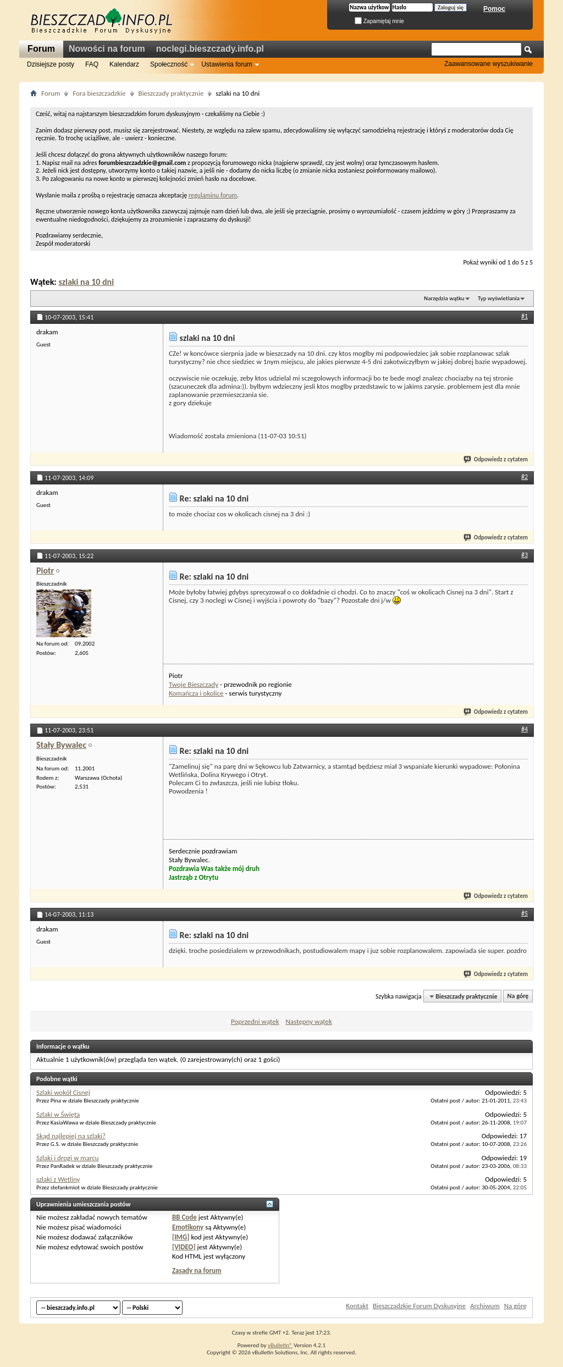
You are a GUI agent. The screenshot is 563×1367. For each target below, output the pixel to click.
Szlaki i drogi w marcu (67, 1158)
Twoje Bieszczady (193, 684)
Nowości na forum (107, 48)
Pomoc (494, 9)
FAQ (91, 64)
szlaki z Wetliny (58, 1179)
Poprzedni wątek (255, 1021)
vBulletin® (280, 1345)
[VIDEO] (184, 1247)
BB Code (184, 1217)
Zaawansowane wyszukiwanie (488, 64)
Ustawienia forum (226, 64)
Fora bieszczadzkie (99, 93)
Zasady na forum (197, 1270)
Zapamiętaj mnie (379, 21)
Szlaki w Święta (58, 1114)
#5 (524, 913)
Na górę (518, 996)
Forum (41, 48)
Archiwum (485, 1306)
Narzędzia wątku (444, 298)
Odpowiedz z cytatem (496, 459)
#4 (524, 729)
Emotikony (187, 1227)
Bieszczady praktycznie (171, 93)
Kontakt (357, 1306)
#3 (524, 555)
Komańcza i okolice (196, 693)
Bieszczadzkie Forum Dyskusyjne (419, 1306)
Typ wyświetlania (499, 298)
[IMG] (181, 1237)
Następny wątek (308, 1021)
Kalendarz (124, 64)
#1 (524, 316)
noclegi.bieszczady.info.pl (210, 48)
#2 (524, 477)
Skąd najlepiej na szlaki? (71, 1136)
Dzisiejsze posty (50, 64)
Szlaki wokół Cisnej (63, 1092)
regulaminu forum (213, 195)
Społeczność (168, 64)
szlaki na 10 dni (86, 282)
